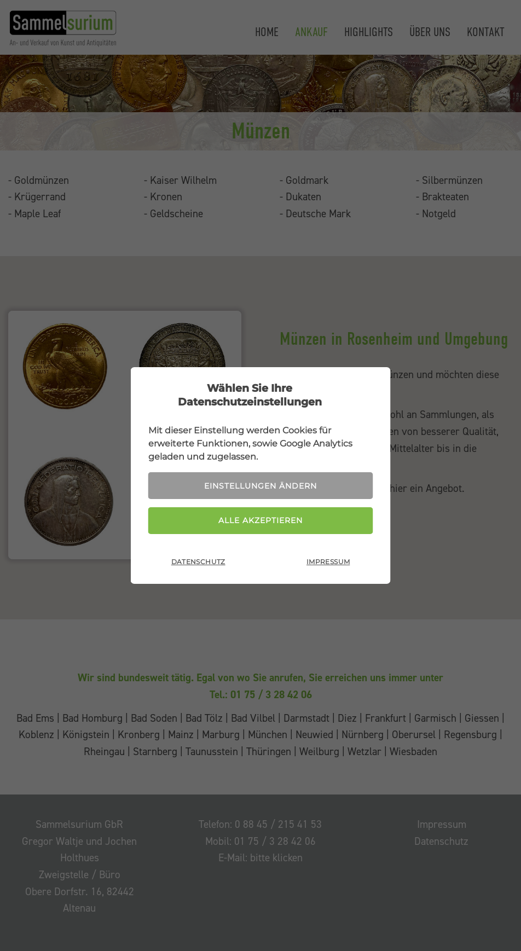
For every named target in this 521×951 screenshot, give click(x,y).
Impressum (328, 562)
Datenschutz (198, 562)
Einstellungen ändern (260, 486)
